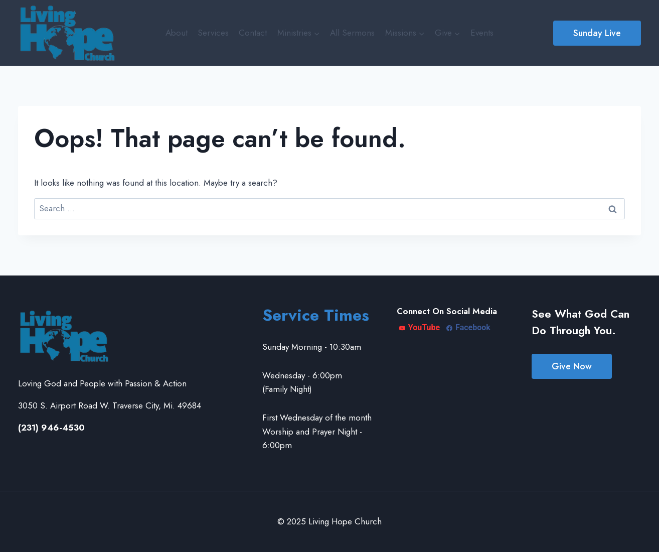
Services (213, 33)
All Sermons (352, 33)
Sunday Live (597, 33)
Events (481, 33)
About (177, 33)
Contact (253, 33)
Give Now (572, 366)
